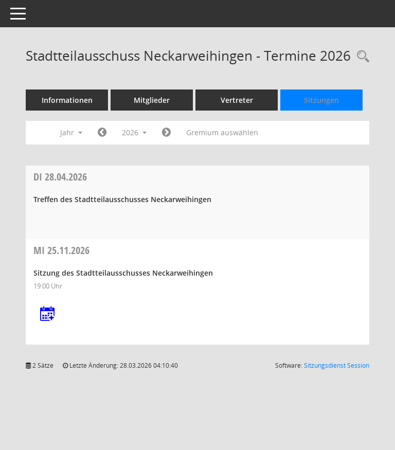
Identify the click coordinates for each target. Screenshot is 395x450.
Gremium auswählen (222, 132)
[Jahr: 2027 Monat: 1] (166, 132)
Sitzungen (321, 100)
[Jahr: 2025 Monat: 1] (102, 132)
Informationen (67, 100)
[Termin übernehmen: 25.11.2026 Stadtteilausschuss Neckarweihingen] (47, 314)
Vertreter (237, 100)
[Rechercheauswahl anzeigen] (360, 56)
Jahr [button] (71, 132)
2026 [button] (134, 132)
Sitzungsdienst (336, 365)
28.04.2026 (60, 177)
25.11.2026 (61, 250)
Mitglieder (152, 100)
